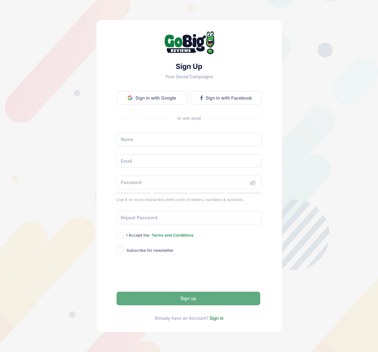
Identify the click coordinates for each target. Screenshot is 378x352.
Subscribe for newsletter (150, 250)
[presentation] (189, 274)
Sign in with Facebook (226, 98)
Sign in (216, 318)
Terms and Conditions (172, 235)
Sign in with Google (152, 98)
